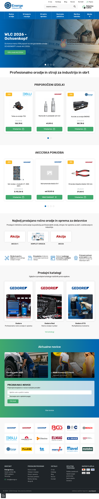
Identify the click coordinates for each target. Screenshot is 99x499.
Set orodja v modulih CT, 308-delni (18, 185)
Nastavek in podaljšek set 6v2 (49, 116)
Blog (65, 2)
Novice (72, 2)
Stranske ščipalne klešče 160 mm (80, 185)
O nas (50, 2)
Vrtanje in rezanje (27, 15)
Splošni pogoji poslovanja (70, 480)
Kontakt (81, 2)
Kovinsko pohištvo (60, 15)
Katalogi (58, 2)
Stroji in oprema (43, 15)
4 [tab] (53, 64)
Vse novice (49, 411)
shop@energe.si (12, 485)
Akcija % (89, 15)
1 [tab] (45, 64)
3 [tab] (51, 64)
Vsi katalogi (49, 333)
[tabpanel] (49, 43)
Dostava (69, 486)
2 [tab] (48, 64)
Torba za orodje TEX (18, 116)
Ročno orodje (11, 15)
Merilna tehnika (77, 15)
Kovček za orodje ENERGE (80, 117)
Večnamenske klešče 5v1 (49, 184)
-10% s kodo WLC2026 (16, 52)
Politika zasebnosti (72, 477)
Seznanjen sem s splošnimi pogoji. (20, 397)
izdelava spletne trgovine (80, 496)
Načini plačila (70, 484)
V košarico (18, 129)
